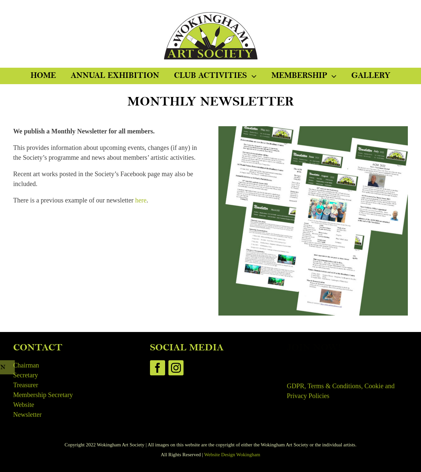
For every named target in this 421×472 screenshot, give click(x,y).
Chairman (26, 365)
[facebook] (157, 367)
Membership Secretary (43, 394)
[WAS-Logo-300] (210, 13)
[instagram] (176, 367)
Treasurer (25, 385)
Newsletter (27, 414)
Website (23, 404)
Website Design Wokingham (232, 454)
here (140, 200)
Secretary (25, 375)
